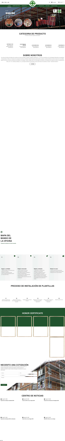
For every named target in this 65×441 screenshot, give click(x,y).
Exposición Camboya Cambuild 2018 (9, 356)
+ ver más (32, 65)
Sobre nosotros (16, 5)
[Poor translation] (3, 402)
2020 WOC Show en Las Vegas (51, 375)
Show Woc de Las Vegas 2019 (29, 375)
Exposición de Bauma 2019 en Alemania (10, 375)
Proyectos (41, 5)
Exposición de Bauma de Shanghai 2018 (53, 356)
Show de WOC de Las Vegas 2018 (30, 356)
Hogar (9, 5)
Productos (24, 5)
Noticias (47, 5)
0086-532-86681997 (51, 429)
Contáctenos (54, 5)
